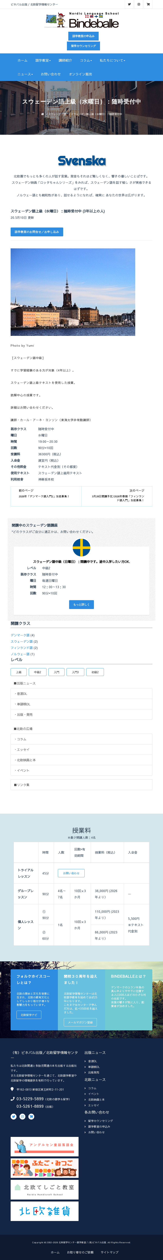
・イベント (22, 770)
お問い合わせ (51, 74)
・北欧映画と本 (25, 760)
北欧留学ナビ (29, 1015)
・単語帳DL (22, 704)
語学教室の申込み (83, 36)
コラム (90, 1088)
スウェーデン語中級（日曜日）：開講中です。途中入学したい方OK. (81, 561)
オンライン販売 (80, 74)
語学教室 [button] (43, 60)
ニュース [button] (25, 74)
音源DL (90, 1061)
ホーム (23, 60)
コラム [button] (86, 60)
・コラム (20, 739)
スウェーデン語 (57, 114)
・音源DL (20, 693)
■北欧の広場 (23, 728)
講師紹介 (65, 60)
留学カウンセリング (83, 45)
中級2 (37, 672)
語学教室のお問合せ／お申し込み (37, 231)
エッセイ (91, 1105)
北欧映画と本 (94, 1099)
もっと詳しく (81, 604)
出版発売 (91, 1072)
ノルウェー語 (20, 654)
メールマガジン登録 (80, 1022)
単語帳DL (92, 1067)
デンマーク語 (20, 635)
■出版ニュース (25, 683)
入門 (56, 672)
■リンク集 (22, 785)
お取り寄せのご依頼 (80, 1252)
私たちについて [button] (112, 60)
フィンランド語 (22, 647)
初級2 (95, 672)
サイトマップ (110, 1252)
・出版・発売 (23, 714)
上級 (18, 672)
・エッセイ (22, 749)
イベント (91, 1094)
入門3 (75, 672)
